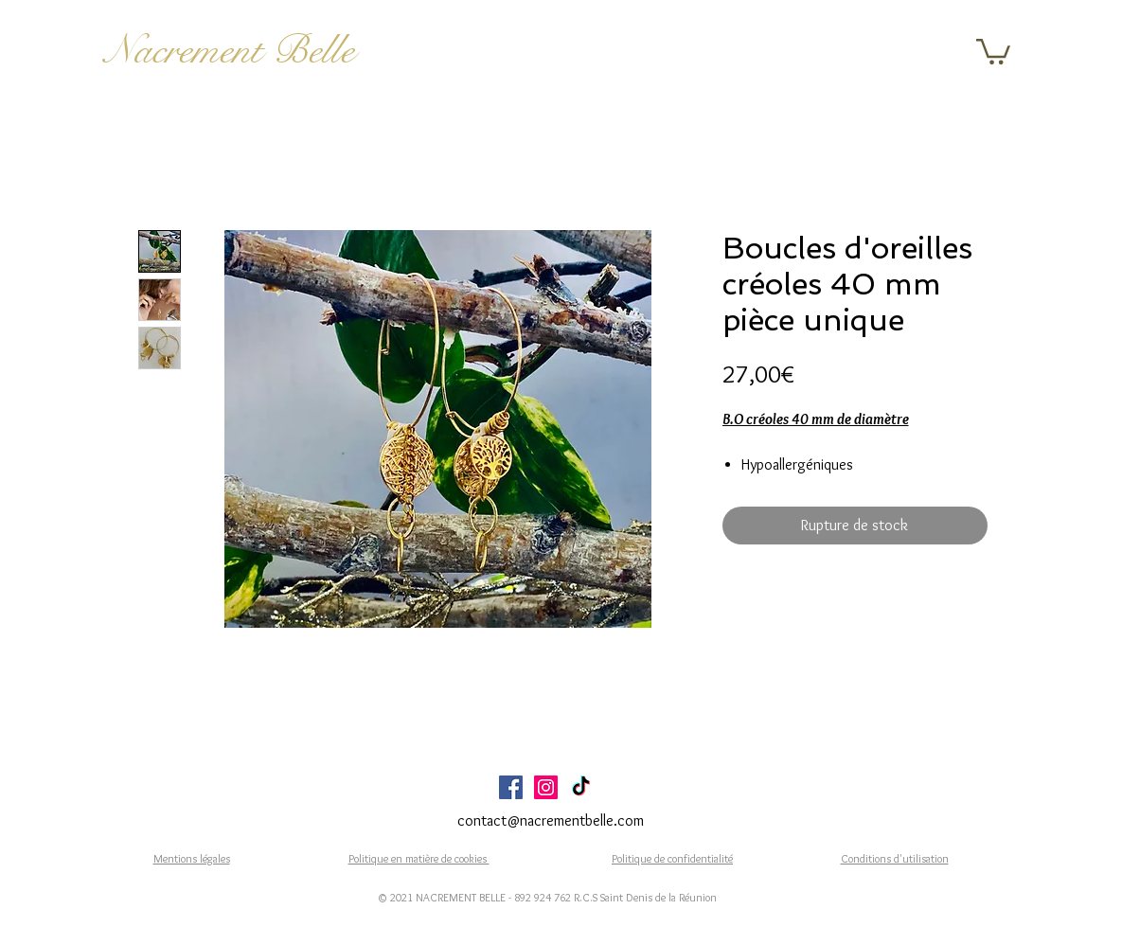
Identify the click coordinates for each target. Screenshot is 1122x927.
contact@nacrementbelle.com (550, 820)
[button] (993, 50)
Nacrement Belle (229, 50)
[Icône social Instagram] (546, 787)
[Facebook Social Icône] (511, 787)
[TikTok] (581, 787)
